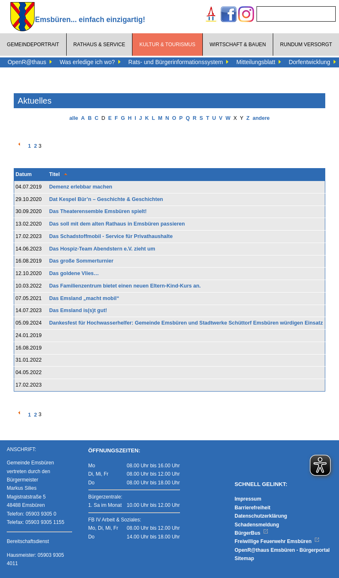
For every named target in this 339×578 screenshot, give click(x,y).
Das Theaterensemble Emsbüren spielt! (98, 211)
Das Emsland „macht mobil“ (84, 298)
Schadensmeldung (256, 525)
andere (260, 118)
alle (74, 118)
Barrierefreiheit (252, 508)
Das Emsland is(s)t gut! (78, 310)
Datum (23, 174)
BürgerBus (251, 533)
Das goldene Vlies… (74, 273)
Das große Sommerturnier (81, 261)
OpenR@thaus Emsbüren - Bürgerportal (281, 550)
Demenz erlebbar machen (80, 187)
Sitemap (244, 558)
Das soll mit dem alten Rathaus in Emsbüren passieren (117, 224)
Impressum (247, 499)
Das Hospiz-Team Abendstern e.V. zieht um (102, 249)
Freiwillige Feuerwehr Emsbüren (276, 541)
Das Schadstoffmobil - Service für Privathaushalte (111, 236)
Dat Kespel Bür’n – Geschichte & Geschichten (106, 199)
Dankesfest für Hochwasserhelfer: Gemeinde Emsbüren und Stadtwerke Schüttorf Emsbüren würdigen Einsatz (186, 323)
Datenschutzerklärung (260, 516)
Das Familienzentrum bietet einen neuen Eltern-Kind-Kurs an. (125, 286)
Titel (54, 174)
